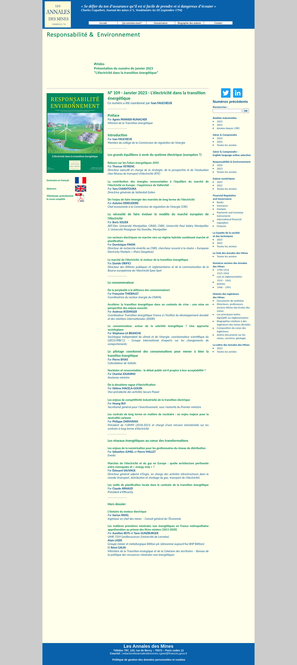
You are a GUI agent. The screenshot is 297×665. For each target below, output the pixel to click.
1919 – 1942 (224, 280)
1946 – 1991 (224, 287)
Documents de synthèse (230, 300)
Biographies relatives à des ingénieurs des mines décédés (233, 322)
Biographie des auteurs (189, 23)
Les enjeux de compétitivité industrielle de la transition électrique (149, 400)
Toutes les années (227, 145)
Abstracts (51, 188)
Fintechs (221, 226)
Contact (218, 23)
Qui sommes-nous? (132, 23)
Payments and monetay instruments (230, 214)
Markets (221, 209)
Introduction (117, 135)
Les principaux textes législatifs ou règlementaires (233, 316)
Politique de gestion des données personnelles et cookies (148, 659)
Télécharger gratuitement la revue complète (60, 197)
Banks (220, 202)
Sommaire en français (58, 180)
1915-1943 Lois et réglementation (229, 275)
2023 (220, 121)
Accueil (103, 23)
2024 (220, 165)
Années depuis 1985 (228, 128)
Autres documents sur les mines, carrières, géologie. (231, 336)
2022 (220, 124)
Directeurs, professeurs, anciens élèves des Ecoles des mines (233, 307)
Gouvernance (160, 23)
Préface (113, 115)
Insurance (222, 205)
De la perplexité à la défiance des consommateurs (139, 290)
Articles (221, 284)
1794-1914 (223, 270)
